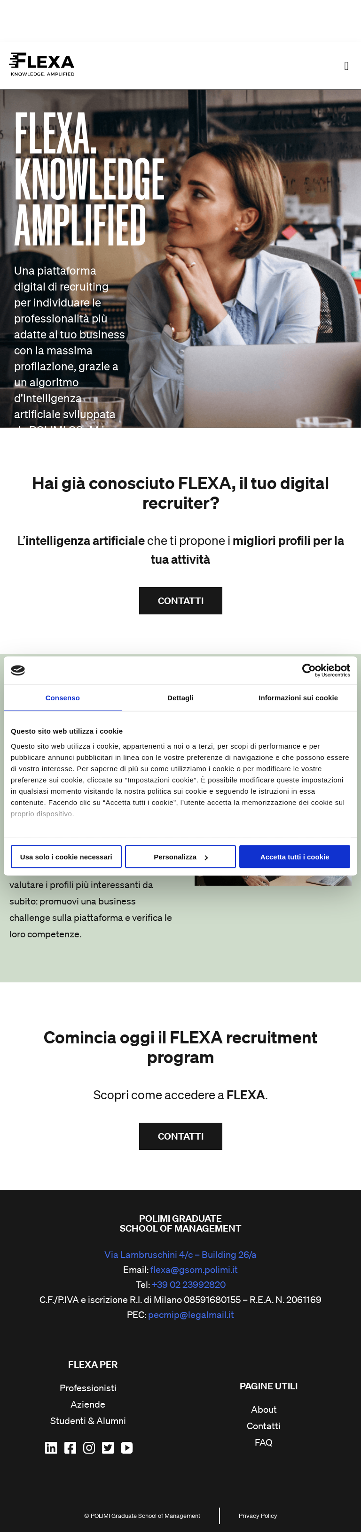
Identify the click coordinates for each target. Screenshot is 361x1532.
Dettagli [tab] (180, 698)
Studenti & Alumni (88, 1421)
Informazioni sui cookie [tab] (298, 698)
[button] (346, 66)
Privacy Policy (258, 1516)
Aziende (88, 1405)
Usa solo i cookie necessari (66, 857)
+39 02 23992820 (189, 1284)
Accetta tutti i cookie (295, 857)
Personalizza (181, 857)
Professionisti (88, 1388)
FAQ (264, 1443)
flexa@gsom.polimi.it (194, 1269)
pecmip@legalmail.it (191, 1314)
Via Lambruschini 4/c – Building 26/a (180, 1254)
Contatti (264, 1426)
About (264, 1410)
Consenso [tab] (63, 698)
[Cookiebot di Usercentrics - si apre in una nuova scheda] (309, 671)
